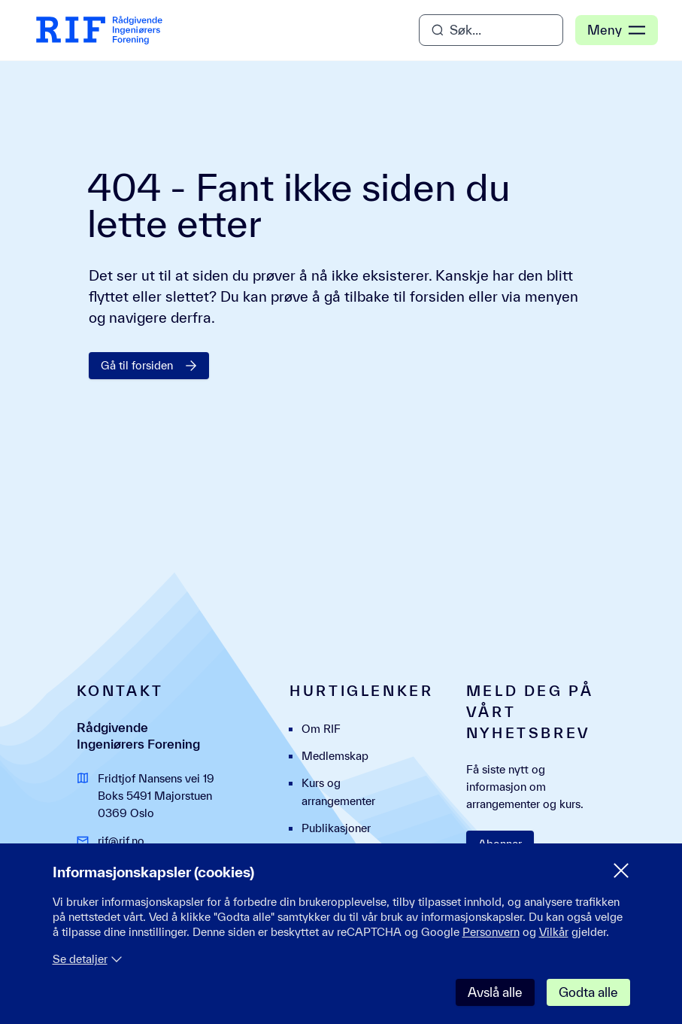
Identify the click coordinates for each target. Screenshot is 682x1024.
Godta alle (588, 992)
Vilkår (553, 931)
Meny (616, 30)
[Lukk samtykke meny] (621, 870)
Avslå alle (495, 992)
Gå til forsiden (149, 365)
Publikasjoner (336, 828)
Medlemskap (335, 755)
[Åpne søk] (491, 30)
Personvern (491, 931)
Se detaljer (88, 959)
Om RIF (321, 728)
